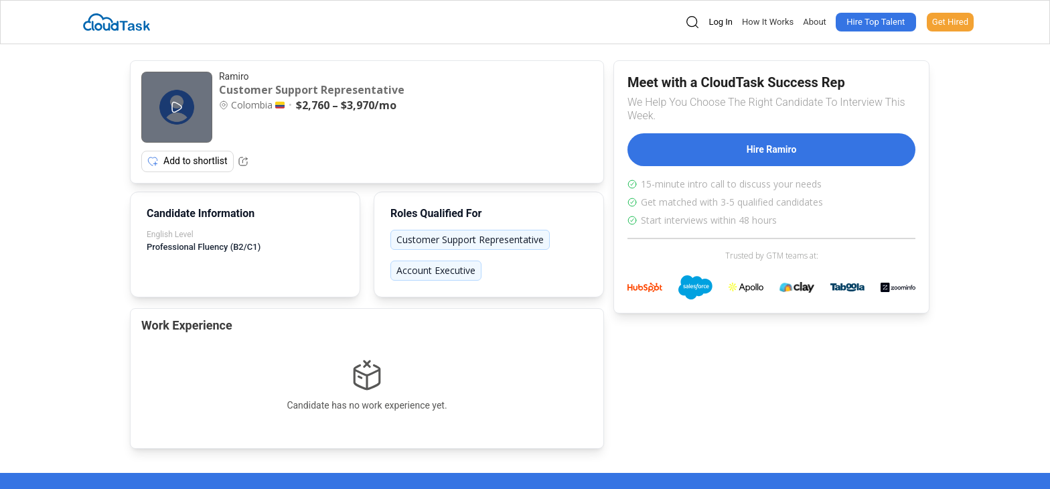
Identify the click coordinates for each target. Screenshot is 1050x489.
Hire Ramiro (772, 149)
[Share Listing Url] (243, 161)
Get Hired (950, 22)
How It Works (768, 22)
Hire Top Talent (875, 22)
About (814, 22)
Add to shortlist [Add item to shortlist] (187, 161)
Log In (720, 22)
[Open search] (692, 22)
